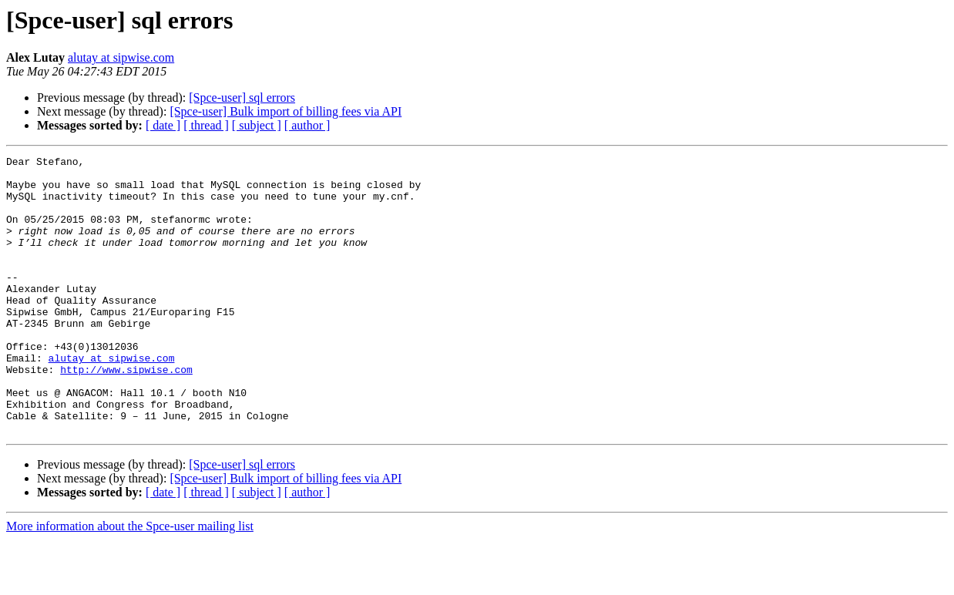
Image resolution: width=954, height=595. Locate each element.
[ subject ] (256, 125)
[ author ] (307, 125)
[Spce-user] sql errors (242, 97)
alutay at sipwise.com (121, 57)
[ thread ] (206, 125)
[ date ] (163, 125)
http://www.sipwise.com (126, 413)
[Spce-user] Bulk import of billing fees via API (285, 111)
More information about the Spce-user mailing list (130, 581)
